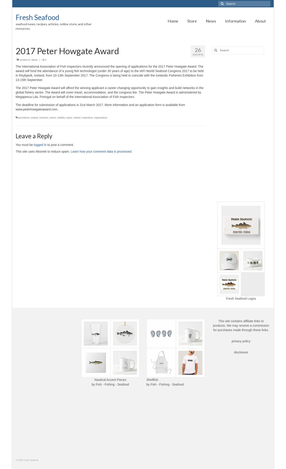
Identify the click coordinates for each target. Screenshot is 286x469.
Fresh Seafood (37, 17)
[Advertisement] (241, 128)
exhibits (61, 117)
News (35, 59)
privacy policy (241, 341)
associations (23, 117)
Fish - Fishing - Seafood (112, 384)
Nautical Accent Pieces (110, 380)
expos (69, 117)
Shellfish (152, 380)
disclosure (241, 352)
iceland (76, 117)
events (52, 117)
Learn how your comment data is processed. (101, 151)
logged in (40, 145)
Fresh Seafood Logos (241, 298)
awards (34, 117)
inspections (87, 117)
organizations (100, 117)
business (43, 117)
